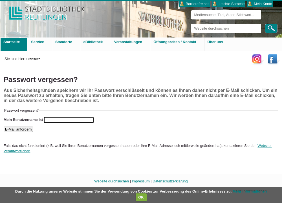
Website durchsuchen (111, 181)
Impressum (141, 181)
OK (141, 197)
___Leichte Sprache (229, 4)
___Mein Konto (260, 4)
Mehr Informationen (250, 191)
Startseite (33, 59)
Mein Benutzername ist (23, 120)
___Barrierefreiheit (194, 4)
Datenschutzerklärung (170, 181)
